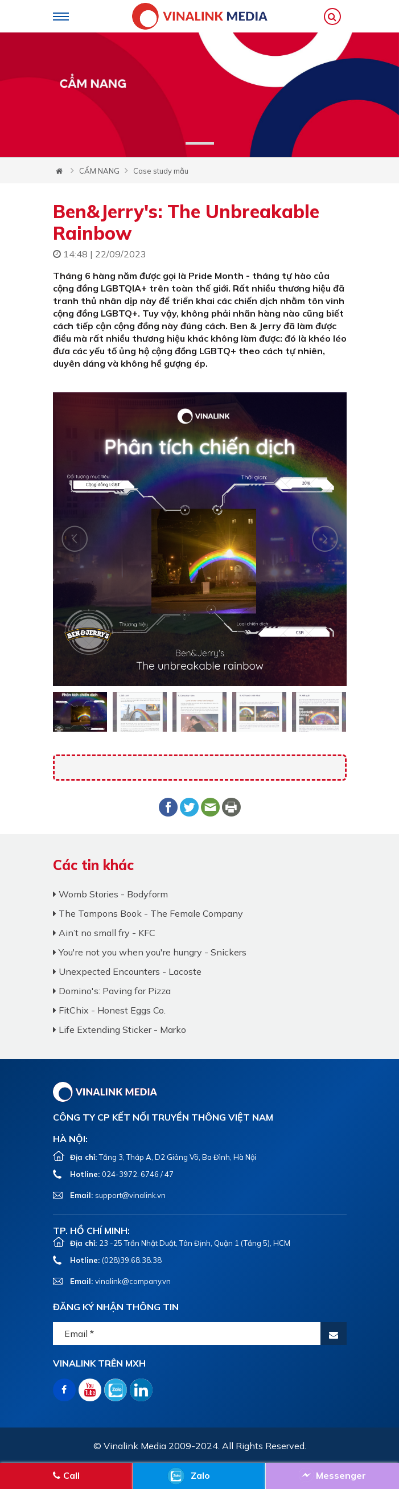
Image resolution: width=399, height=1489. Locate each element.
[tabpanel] (199, 94)
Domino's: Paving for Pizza (112, 990)
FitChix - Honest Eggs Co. (109, 1010)
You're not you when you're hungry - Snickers (149, 952)
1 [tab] (200, 143)
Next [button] (74, 539)
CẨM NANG (99, 170)
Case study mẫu (160, 170)
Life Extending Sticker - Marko (119, 1029)
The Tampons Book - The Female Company (148, 913)
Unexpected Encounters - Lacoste (127, 971)
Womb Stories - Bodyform (110, 894)
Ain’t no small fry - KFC (104, 932)
